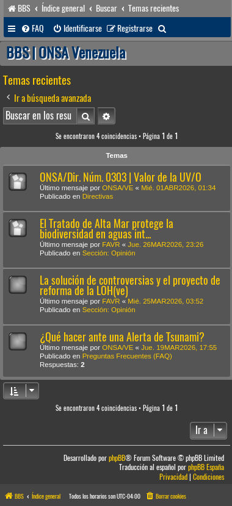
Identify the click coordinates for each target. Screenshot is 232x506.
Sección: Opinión (109, 253)
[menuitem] (32, 28)
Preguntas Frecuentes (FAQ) (127, 356)
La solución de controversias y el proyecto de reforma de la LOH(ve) (130, 285)
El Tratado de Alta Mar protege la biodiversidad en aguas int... (106, 228)
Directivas (97, 196)
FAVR (111, 244)
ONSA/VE (117, 187)
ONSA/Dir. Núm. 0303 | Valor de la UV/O (120, 177)
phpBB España (206, 467)
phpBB (117, 458)
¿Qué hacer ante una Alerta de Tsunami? (122, 336)
